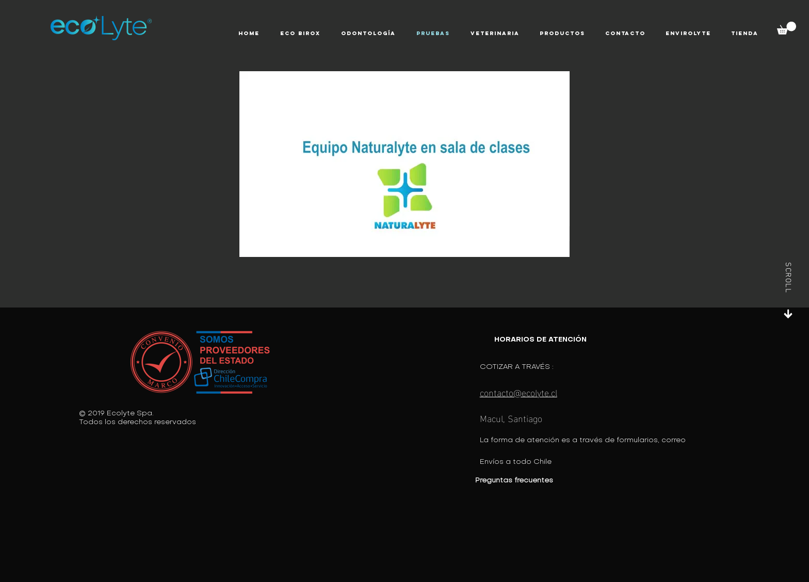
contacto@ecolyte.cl (518, 391)
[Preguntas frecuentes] (545, 481)
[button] (300, 33)
